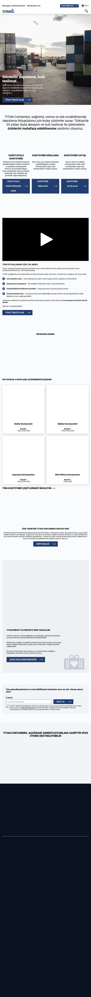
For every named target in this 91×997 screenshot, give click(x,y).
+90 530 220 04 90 (13, 6)
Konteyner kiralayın (42, 183)
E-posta (29, 700)
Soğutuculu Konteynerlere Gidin (13, 186)
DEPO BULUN (42, 544)
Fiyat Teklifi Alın (67, 6)
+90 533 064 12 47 (33, 6)
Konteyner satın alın (72, 183)
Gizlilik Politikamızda (27, 708)
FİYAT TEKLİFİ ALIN (15, 100)
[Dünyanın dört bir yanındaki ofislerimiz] (85, 5)
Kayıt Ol (61, 702)
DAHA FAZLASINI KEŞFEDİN (23, 659)
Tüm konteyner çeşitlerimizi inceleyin (27, 488)
